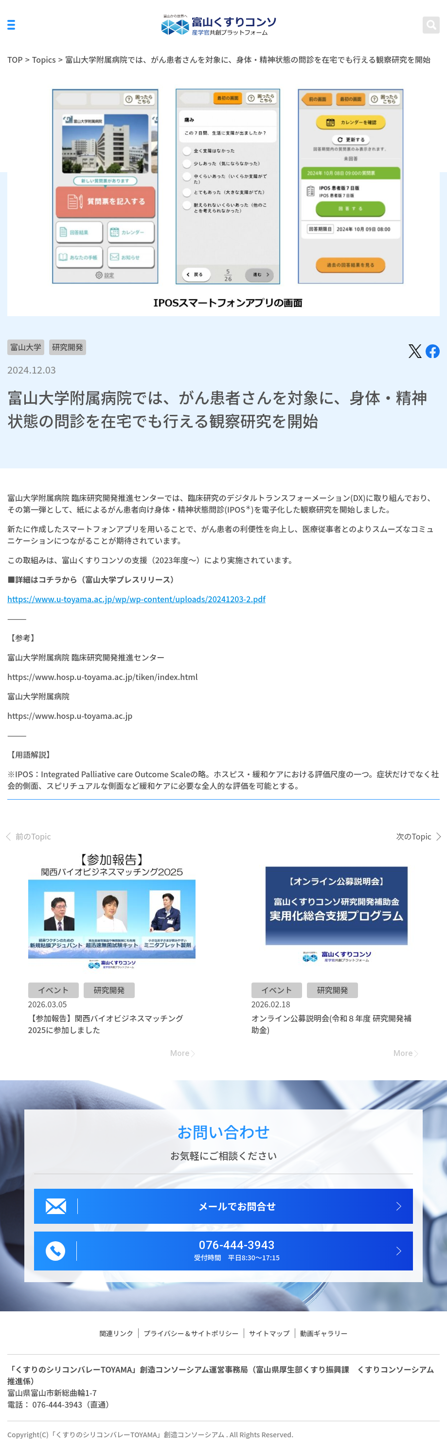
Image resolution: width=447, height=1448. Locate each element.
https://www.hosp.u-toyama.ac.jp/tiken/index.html (102, 676)
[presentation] (29, 836)
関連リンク (116, 1333)
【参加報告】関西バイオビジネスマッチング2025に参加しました (106, 1024)
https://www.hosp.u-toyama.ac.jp (69, 715)
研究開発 (67, 347)
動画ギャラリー (324, 1333)
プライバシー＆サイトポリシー (191, 1333)
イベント (53, 990)
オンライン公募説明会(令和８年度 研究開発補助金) (331, 1024)
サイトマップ (269, 1333)
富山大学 (25, 347)
